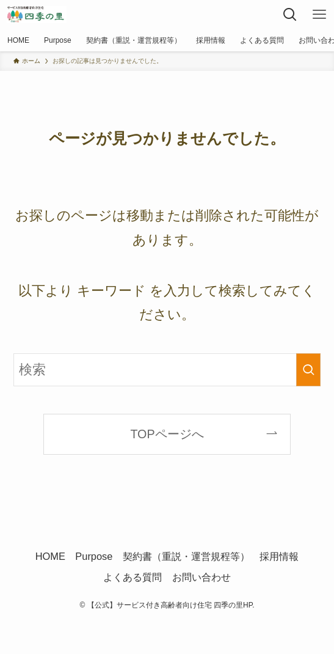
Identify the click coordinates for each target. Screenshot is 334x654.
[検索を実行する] (308, 369)
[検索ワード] (167, 369)
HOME (50, 556)
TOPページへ (166, 434)
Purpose (93, 556)
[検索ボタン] (290, 14)
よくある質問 (132, 576)
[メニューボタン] (319, 14)
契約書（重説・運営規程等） (186, 556)
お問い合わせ (201, 576)
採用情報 (279, 556)
